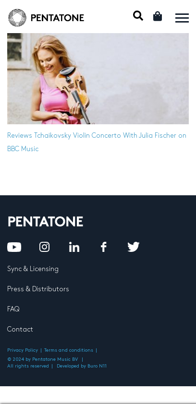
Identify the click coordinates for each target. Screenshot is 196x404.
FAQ (13, 309)
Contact (20, 329)
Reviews (19, 135)
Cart (158, 16)
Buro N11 (97, 366)
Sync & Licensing (33, 269)
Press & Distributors (38, 289)
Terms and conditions (68, 350)
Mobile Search (138, 16)
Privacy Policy (22, 350)
